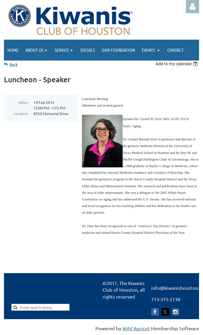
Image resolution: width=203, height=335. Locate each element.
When (23, 102)
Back (14, 64)
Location (21, 113)
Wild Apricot (136, 328)
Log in (192, 6)
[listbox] (177, 64)
